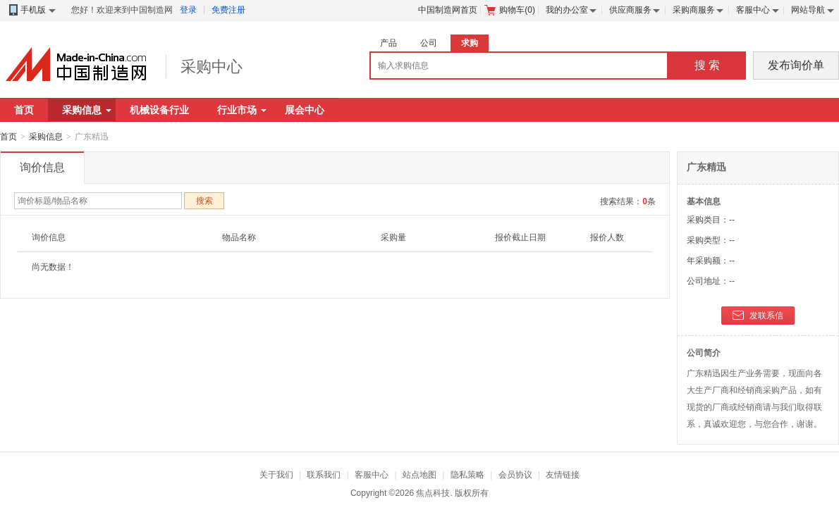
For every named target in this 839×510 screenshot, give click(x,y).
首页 (24, 110)
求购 (469, 43)
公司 (428, 43)
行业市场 (242, 110)
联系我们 (324, 475)
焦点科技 (433, 493)
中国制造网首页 (447, 10)
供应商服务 (630, 10)
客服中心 (753, 10)
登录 (188, 10)
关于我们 (276, 475)
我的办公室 (567, 10)
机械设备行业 (159, 110)
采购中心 (211, 66)
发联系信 (758, 316)
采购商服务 (694, 10)
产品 (388, 43)
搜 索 (707, 65)
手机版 (31, 10)
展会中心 (304, 110)
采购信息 (86, 110)
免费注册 (228, 10)
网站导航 (808, 10)
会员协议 (515, 475)
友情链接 (563, 475)
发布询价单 (796, 65)
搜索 (204, 201)
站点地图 (419, 475)
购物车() (509, 10)
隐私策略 (467, 475)
